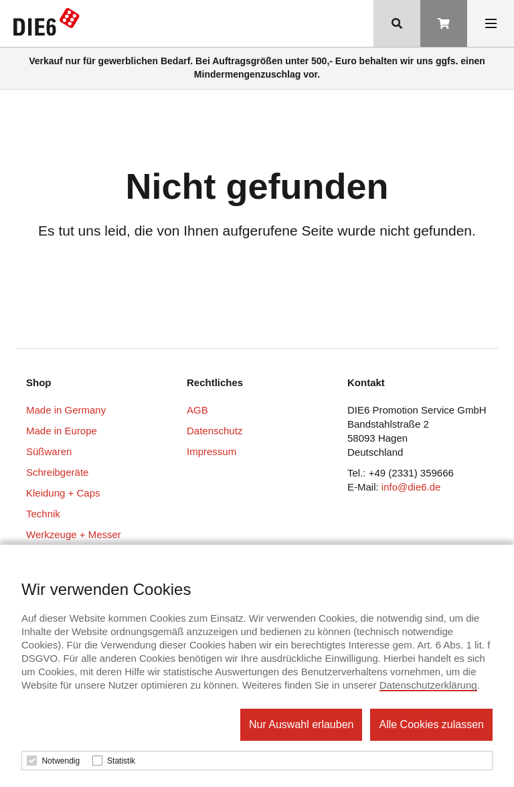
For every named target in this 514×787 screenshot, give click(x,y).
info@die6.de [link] (411, 487)
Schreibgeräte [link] (57, 472)
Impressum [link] (211, 451)
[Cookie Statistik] (97, 761)
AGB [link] (197, 410)
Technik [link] (43, 513)
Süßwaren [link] (49, 451)
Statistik (121, 761)
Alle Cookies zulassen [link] (431, 724)
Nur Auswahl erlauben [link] (301, 724)
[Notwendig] (32, 761)
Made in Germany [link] (66, 410)
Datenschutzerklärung (428, 685)
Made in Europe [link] (61, 430)
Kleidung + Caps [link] (63, 493)
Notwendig (60, 761)
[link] (49, 24)
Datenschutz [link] (214, 430)
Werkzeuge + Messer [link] (73, 534)
